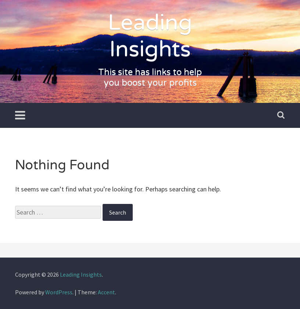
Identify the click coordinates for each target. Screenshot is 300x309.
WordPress (58, 292)
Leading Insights (150, 36)
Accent (106, 292)
